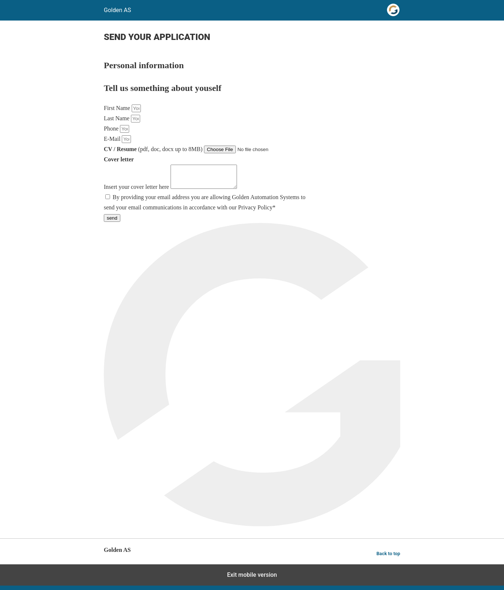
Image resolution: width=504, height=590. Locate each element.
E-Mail (113, 139)
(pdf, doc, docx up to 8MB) (154, 149)
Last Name (117, 118)
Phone (112, 128)
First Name (118, 108)
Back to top (388, 558)
